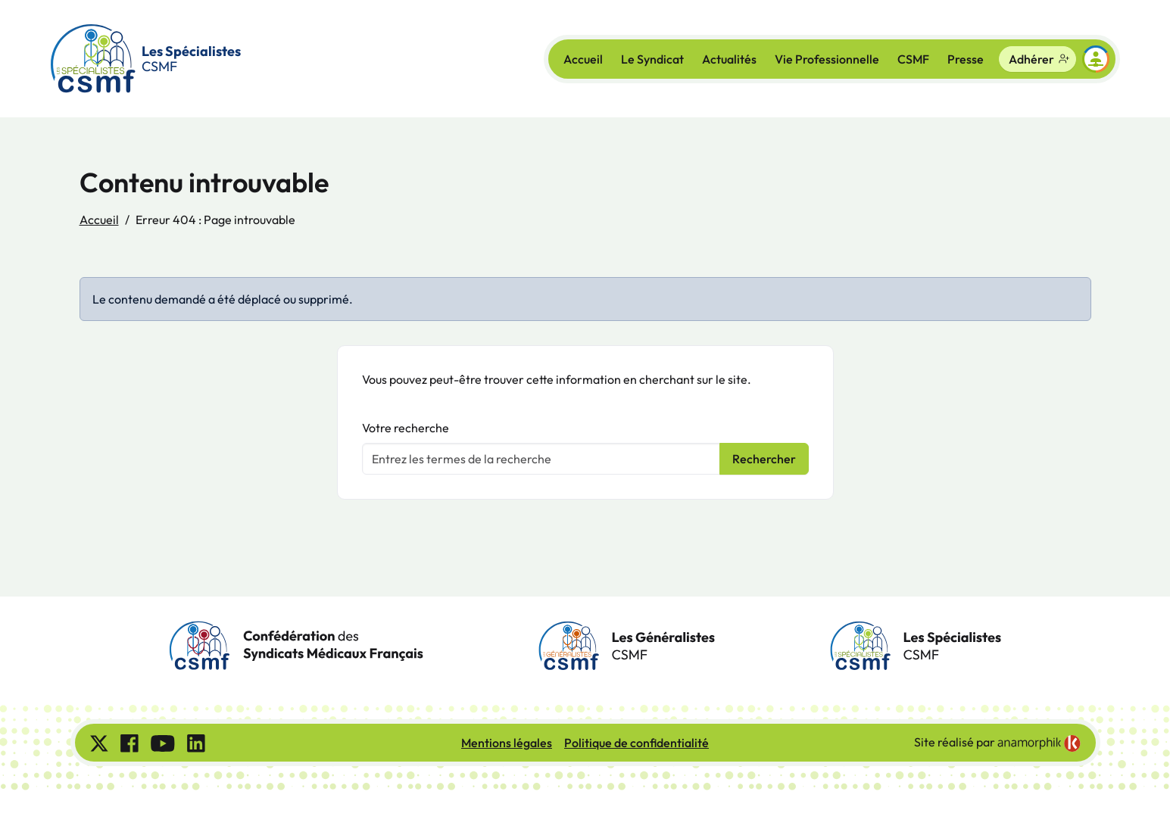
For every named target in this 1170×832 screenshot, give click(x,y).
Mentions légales (506, 742)
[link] (1039, 743)
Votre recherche (405, 427)
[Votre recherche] (541, 459)
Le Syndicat (652, 59)
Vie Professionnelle (827, 59)
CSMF (913, 59)
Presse (965, 59)
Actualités (729, 59)
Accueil (583, 59)
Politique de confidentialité (636, 742)
